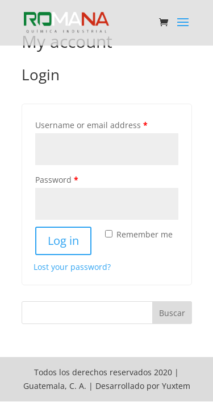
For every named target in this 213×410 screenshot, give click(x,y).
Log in (63, 240)
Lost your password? (72, 266)
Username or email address (91, 125)
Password (56, 179)
